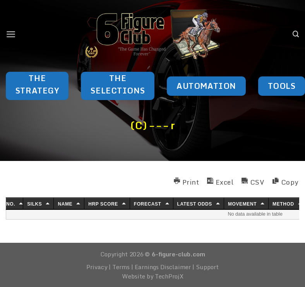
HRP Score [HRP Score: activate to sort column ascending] (103, 204)
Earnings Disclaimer (163, 267)
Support (207, 267)
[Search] (296, 34)
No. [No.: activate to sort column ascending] (10, 204)
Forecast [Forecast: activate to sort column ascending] (147, 204)
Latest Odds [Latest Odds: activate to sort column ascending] (194, 204)
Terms (121, 267)
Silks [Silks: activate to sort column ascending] (34, 204)
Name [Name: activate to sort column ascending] (65, 204)
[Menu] (11, 34)
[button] (186, 181)
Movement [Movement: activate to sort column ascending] (242, 204)
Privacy (96, 267)
